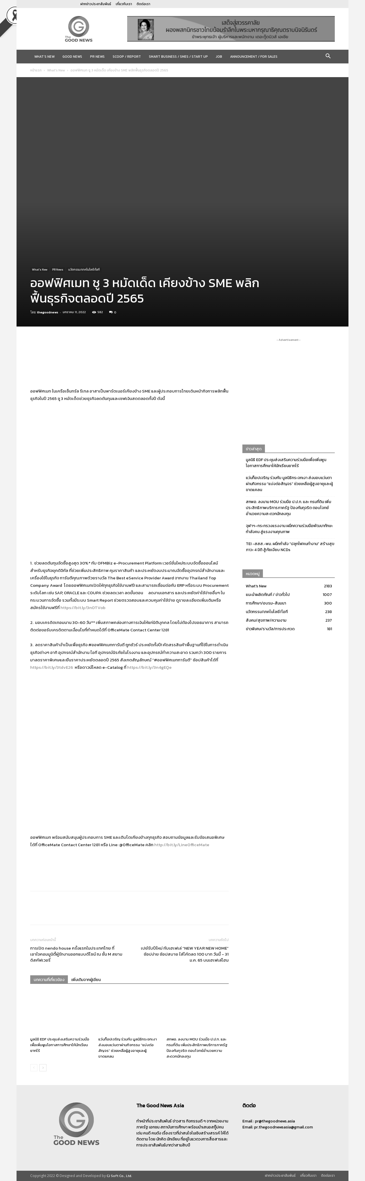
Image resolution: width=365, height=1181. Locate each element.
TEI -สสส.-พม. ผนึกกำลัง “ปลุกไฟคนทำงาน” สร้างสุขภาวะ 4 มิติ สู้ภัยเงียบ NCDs (290, 547)
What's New (56, 70)
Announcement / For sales (253, 56)
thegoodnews (47, 312)
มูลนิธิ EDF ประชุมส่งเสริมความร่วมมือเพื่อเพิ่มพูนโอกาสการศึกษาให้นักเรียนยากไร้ (59, 1044)
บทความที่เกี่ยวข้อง (49, 980)
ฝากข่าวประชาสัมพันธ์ (95, 4)
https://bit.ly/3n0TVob (83, 607)
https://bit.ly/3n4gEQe (149, 667)
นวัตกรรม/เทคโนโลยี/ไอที (84, 269)
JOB (219, 56)
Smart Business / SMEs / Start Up (178, 56)
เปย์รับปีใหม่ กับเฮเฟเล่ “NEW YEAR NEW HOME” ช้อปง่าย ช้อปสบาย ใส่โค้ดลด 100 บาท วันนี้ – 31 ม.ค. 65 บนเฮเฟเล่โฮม (185, 954)
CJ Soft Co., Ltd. (119, 1175)
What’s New (44, 56)
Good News (72, 56)
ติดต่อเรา (143, 4)
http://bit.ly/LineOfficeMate (181, 844)
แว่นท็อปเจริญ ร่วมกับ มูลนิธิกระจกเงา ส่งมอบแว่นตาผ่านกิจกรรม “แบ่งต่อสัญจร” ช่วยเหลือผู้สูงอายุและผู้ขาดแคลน (127, 1047)
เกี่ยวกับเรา (124, 4)
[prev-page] (33, 1067)
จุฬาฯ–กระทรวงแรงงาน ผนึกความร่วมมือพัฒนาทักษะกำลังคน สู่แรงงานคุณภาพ (289, 529)
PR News (97, 56)
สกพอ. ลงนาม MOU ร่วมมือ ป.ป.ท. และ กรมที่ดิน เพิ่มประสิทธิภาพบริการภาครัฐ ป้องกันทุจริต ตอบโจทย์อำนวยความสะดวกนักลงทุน (197, 1047)
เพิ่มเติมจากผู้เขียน (86, 980)
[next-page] (42, 1067)
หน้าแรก (36, 70)
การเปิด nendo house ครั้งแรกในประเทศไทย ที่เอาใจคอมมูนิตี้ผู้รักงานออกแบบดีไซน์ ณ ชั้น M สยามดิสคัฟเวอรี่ (76, 954)
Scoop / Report (127, 56)
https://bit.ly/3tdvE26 (51, 667)
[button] (328, 57)
